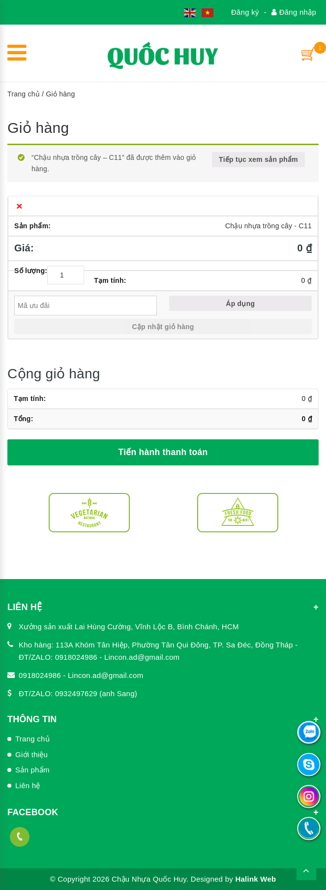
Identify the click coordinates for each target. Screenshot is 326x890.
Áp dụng (240, 303)
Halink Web (255, 879)
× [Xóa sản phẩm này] (19, 206)
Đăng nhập (293, 12)
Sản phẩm (32, 770)
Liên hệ (27, 785)
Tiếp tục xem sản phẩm (258, 159)
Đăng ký (245, 12)
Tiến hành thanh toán (163, 452)
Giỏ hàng (38, 128)
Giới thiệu (31, 754)
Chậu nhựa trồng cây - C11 (268, 226)
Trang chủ (23, 94)
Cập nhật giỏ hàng (163, 327)
